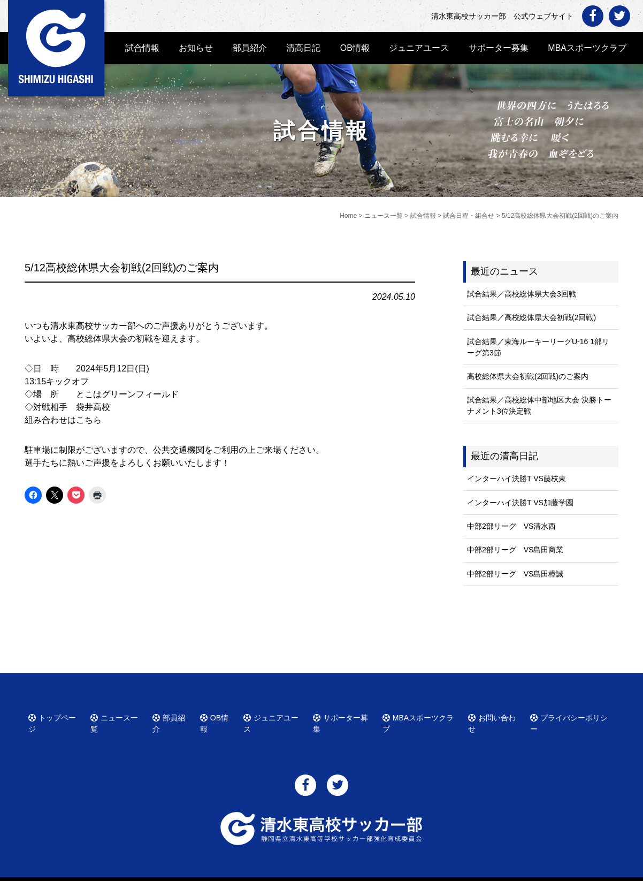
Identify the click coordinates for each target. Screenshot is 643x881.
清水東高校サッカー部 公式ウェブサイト (331, 872)
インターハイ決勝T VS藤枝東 (516, 478)
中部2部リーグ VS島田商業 (515, 549)
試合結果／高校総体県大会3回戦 (521, 294)
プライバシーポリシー (571, 716)
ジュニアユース (419, 47)
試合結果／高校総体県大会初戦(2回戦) (531, 317)
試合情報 (142, 47)
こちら (89, 419)
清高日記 (303, 47)
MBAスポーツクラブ (587, 47)
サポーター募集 (499, 47)
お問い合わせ (496, 716)
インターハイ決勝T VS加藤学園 (520, 502)
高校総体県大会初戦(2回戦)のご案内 (527, 376)
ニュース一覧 (118, 716)
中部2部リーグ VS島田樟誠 (515, 573)
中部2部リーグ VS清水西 (511, 526)
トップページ (56, 716)
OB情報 (355, 47)
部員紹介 (250, 47)
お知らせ (196, 47)
